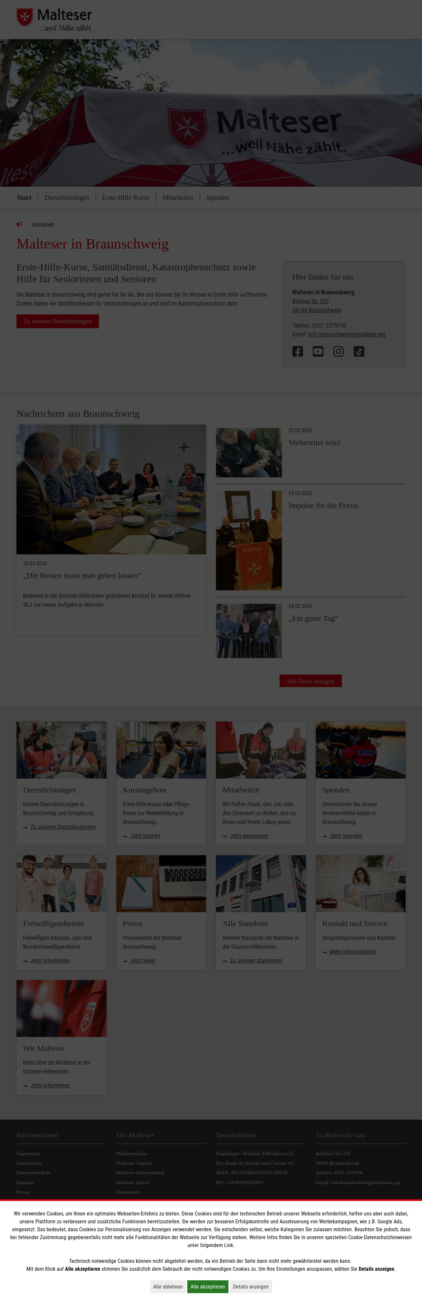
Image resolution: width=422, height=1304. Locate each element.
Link (228, 1245)
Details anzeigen (252, 1286)
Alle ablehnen (169, 1286)
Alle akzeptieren (209, 1286)
